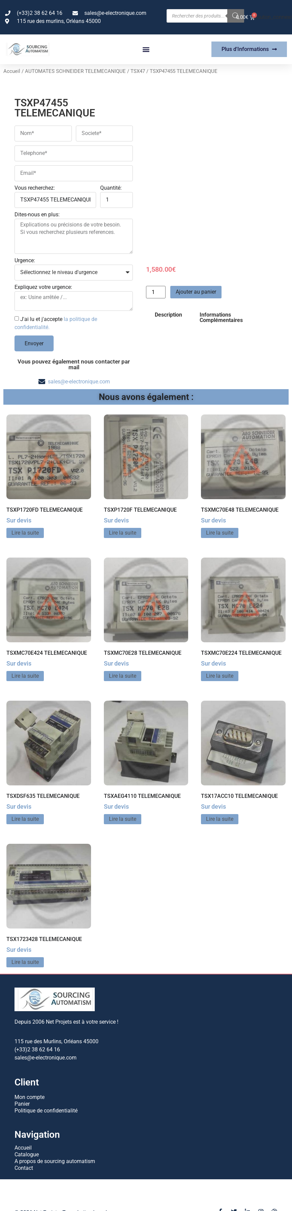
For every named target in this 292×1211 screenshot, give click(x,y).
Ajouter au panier (196, 292)
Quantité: (111, 188)
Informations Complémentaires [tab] (221, 317)
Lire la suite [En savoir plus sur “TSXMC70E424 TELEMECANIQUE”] (25, 676)
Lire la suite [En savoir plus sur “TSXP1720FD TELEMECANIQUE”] (25, 533)
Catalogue (26, 1154)
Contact (23, 1168)
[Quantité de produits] (156, 292)
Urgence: (24, 261)
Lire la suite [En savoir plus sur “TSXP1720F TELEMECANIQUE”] (122, 533)
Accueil (11, 71)
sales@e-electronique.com (79, 381)
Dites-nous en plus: (37, 215)
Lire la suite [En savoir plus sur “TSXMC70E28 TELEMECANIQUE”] (122, 676)
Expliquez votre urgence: (43, 287)
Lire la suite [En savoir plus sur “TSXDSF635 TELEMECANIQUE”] (25, 819)
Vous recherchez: (34, 188)
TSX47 (137, 71)
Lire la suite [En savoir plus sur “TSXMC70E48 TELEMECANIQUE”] (219, 533)
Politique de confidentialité (46, 1110)
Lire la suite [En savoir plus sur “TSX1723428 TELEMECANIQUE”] (25, 962)
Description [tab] (168, 315)
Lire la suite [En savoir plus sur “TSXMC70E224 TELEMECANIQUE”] (219, 676)
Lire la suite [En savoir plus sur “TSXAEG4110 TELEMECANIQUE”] (122, 819)
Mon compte (29, 1097)
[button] (145, 49)
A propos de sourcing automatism (54, 1161)
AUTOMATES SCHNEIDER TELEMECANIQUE (75, 71)
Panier (22, 1104)
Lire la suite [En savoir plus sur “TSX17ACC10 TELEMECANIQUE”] (219, 819)
